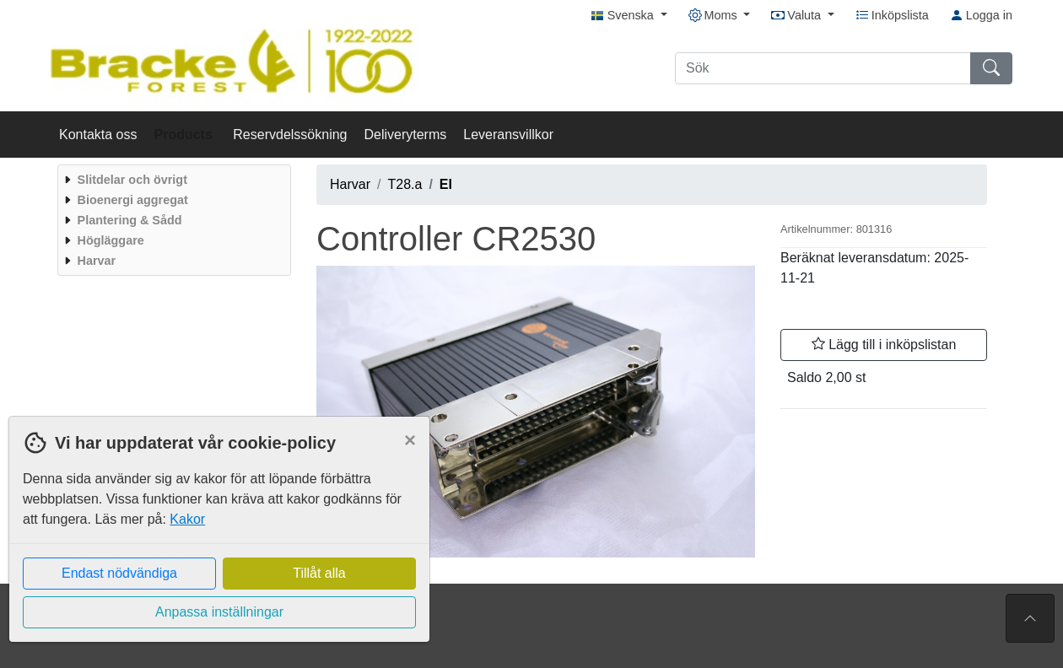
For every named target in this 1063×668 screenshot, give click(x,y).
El (446, 184)
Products (185, 134)
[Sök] (823, 68)
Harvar (350, 184)
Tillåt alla (319, 573)
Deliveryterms (405, 134)
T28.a (404, 184)
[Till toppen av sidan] (1030, 618)
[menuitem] (172, 180)
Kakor (187, 519)
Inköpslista (892, 15)
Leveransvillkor (508, 134)
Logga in (981, 15)
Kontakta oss (98, 134)
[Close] (410, 440)
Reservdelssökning (290, 134)
